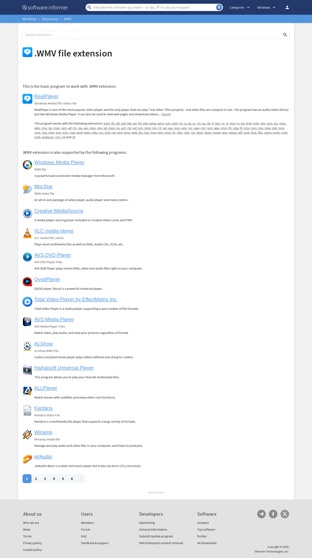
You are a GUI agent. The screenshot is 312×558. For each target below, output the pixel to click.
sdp (99, 128)
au (204, 123)
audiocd (47, 137)
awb (134, 132)
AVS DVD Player (52, 255)
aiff (240, 132)
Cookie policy (32, 550)
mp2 (167, 132)
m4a (267, 128)
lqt (105, 128)
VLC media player (54, 231)
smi (140, 128)
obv (262, 123)
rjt (159, 128)
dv (208, 123)
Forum (85, 529)
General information (153, 529)
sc (194, 123)
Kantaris (43, 408)
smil (246, 132)
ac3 (123, 128)
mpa (282, 123)
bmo (127, 132)
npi (113, 132)
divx (253, 132)
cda (235, 128)
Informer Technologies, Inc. (272, 551)
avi (135, 123)
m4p (51, 132)
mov (232, 123)
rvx (193, 132)
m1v (246, 128)
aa (189, 123)
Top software (206, 529)
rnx (101, 132)
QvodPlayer (47, 279)
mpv (153, 132)
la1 (276, 123)
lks (141, 132)
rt (227, 123)
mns (177, 128)
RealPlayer (46, 96)
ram (63, 128)
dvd (274, 128)
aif (69, 128)
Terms (27, 536)
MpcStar (43, 186)
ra (185, 123)
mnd (147, 128)
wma (153, 123)
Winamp (43, 432)
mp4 (175, 123)
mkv (145, 123)
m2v (281, 128)
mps (93, 128)
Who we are (31, 523)
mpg (112, 128)
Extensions (50, 19)
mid (107, 132)
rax (80, 128)
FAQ (84, 536)
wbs (37, 128)
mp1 (37, 132)
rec (190, 128)
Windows (30, 19)
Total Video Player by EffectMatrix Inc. (76, 299)
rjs (118, 128)
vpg (44, 132)
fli (241, 128)
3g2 (146, 132)
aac (85, 128)
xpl (165, 128)
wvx (119, 132)
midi (37, 137)
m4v (94, 132)
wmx (87, 132)
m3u (65, 132)
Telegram (261, 514)
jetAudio (43, 456)
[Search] (154, 7)
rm (199, 123)
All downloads (207, 543)
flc (230, 128)
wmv (161, 123)
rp (222, 123)
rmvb (276, 132)
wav (196, 128)
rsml (284, 132)
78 (73, 137)
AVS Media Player (54, 319)
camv (267, 132)
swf (123, 123)
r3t (63, 137)
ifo (113, 123)
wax (216, 128)
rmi (154, 128)
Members (87, 523)
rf (213, 123)
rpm (209, 128)
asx (170, 128)
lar (50, 128)
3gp (186, 132)
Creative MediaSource (58, 210)
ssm (269, 123)
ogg (72, 132)
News (26, 529)
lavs (224, 132)
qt (180, 123)
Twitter (284, 514)
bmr (160, 132)
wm (217, 123)
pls (243, 123)
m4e (256, 123)
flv (139, 123)
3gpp (207, 132)
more (166, 114)
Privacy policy (32, 543)
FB (273, 514)
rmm (224, 128)
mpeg (233, 132)
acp (58, 132)
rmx (260, 128)
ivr (173, 132)
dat (129, 123)
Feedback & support (95, 543)
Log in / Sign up (285, 7)
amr (184, 128)
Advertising (147, 523)
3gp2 (199, 132)
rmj (202, 128)
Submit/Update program (156, 536)
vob (167, 123)
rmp (44, 128)
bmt (249, 123)
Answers (203, 523)
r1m (57, 137)
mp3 (107, 123)
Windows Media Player (59, 162)
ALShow (43, 343)
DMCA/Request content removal (161, 543)
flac (260, 132)
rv (238, 123)
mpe (56, 128)
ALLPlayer (45, 388)
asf (134, 128)
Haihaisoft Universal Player (64, 368)
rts (74, 128)
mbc (180, 132)
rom (253, 128)
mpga (217, 132)
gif (117, 123)
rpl (129, 128)
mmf (79, 132)
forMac (202, 536)
